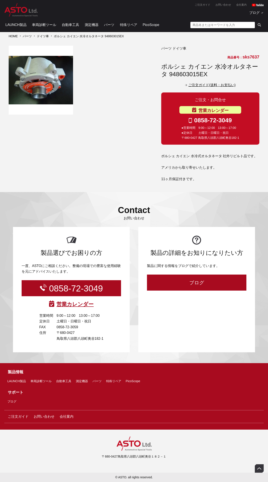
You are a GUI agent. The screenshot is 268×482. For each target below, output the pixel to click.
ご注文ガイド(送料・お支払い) (212, 85)
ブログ (254, 13)
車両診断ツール (44, 25)
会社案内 (241, 4)
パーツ (109, 25)
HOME (13, 36)
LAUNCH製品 (16, 25)
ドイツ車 (43, 36)
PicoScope (151, 25)
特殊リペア (128, 25)
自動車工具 (70, 25)
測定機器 (92, 25)
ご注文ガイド (202, 4)
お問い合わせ (223, 4)
